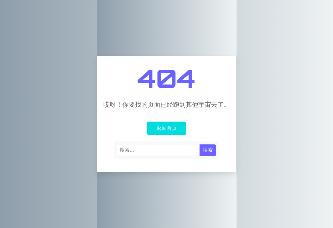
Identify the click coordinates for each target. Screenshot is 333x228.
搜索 (208, 150)
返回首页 (167, 128)
